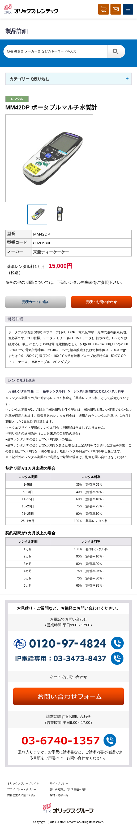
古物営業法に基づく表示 (21, 795)
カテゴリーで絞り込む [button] (29, 79)
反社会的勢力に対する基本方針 (68, 789)
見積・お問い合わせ (101, 302)
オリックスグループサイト (23, 783)
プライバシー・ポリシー (21, 789)
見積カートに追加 (35, 302)
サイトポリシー (59, 783)
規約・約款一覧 (59, 795)
